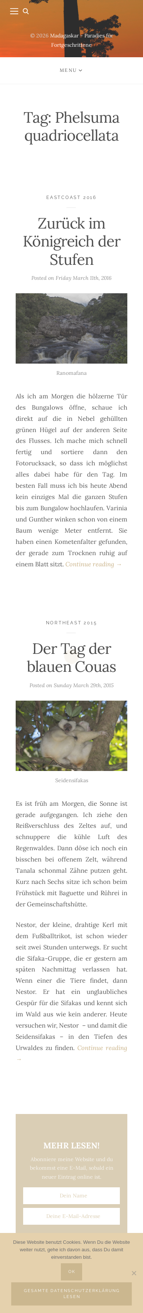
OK (71, 1271)
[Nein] (133, 1273)
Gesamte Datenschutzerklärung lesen (72, 1293)
